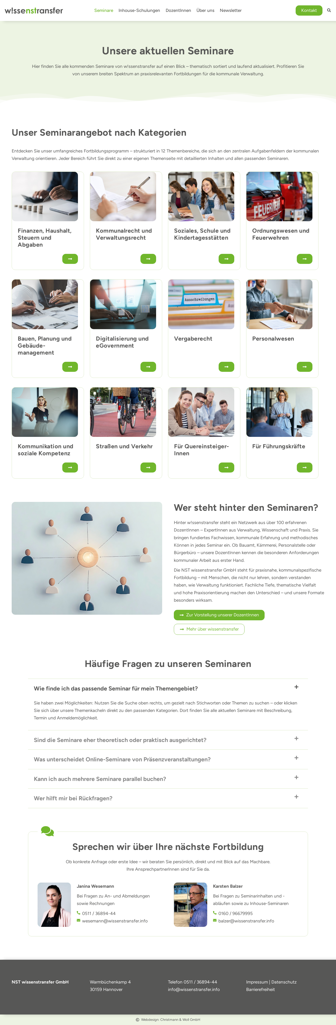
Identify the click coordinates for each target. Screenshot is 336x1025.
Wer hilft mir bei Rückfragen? (73, 798)
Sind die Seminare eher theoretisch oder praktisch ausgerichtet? (120, 739)
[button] (309, 10)
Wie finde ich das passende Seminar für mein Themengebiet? (116, 688)
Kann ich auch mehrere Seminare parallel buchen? (100, 778)
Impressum (257, 982)
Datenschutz (284, 982)
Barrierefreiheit (260, 989)
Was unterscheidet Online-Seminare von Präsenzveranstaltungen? (122, 759)
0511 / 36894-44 (200, 982)
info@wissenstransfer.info (194, 989)
